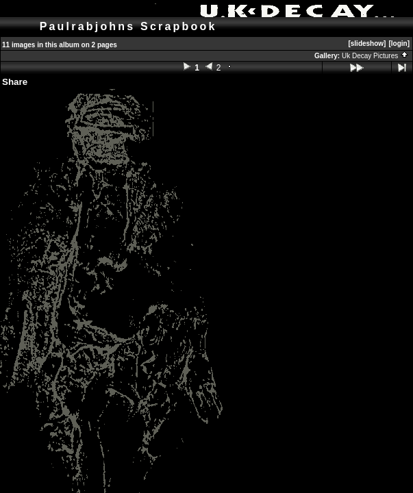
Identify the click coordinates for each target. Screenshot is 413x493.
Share (14, 82)
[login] (399, 43)
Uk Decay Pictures (375, 56)
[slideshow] (367, 43)
